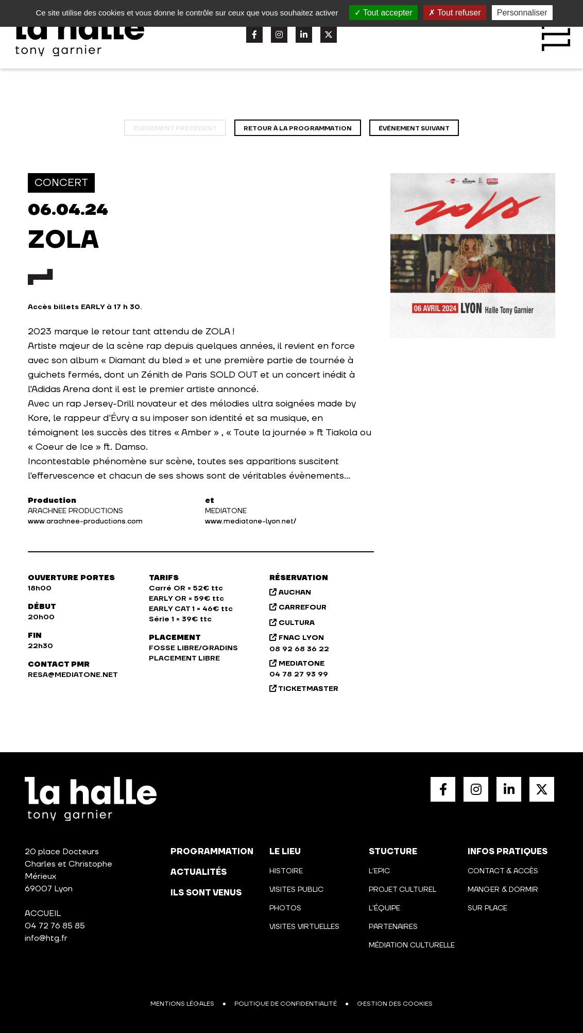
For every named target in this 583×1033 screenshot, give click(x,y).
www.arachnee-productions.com (85, 521)
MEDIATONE (296, 663)
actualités (198, 872)
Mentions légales (182, 1004)
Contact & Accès (503, 871)
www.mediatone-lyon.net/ (250, 521)
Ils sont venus (206, 893)
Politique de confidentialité (285, 1004)
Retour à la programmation (298, 128)
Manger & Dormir (503, 889)
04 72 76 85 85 (55, 926)
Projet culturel (402, 889)
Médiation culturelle (412, 945)
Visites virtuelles (304, 927)
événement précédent (175, 128)
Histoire (286, 871)
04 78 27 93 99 (298, 674)
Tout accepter (383, 12)
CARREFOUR (298, 607)
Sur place (487, 908)
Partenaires (393, 927)
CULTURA (292, 623)
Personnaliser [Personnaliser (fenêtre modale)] (522, 12)
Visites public (296, 889)
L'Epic (379, 871)
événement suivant (414, 128)
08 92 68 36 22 (299, 649)
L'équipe (384, 908)
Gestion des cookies (395, 1004)
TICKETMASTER (303, 688)
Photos (285, 908)
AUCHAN (290, 592)
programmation (211, 851)
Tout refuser (454, 12)
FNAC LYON (296, 637)
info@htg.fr (46, 938)
